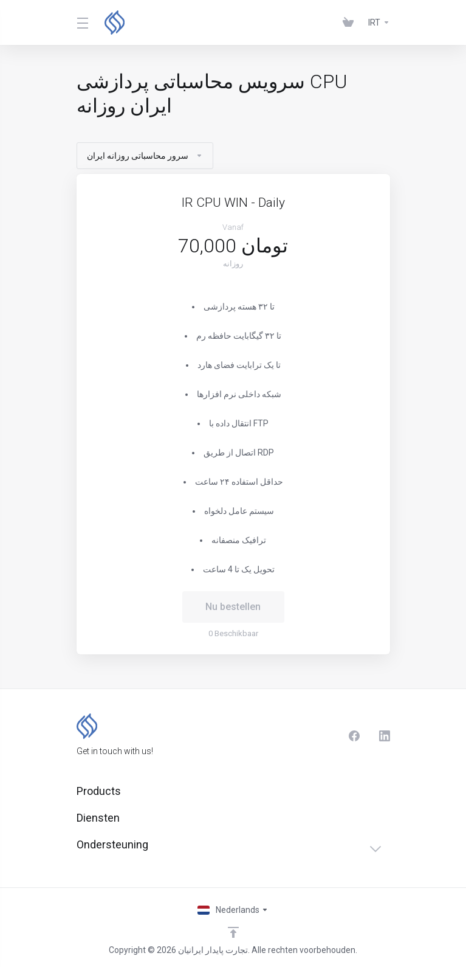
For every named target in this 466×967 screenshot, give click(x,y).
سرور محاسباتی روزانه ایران (145, 156)
